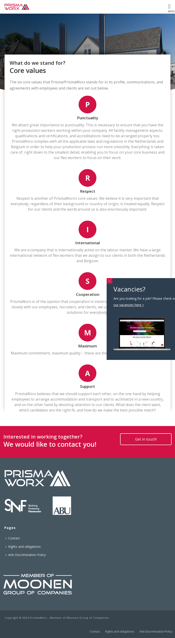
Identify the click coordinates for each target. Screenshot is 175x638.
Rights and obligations (23, 546)
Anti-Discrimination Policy (25, 555)
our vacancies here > (128, 305)
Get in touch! (146, 439)
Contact (12, 538)
